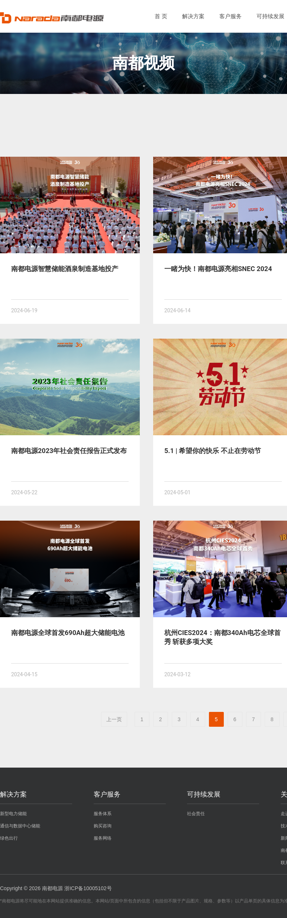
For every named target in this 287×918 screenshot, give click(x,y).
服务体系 (103, 813)
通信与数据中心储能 (20, 826)
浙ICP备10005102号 (88, 888)
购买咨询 (103, 826)
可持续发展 (270, 16)
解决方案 (193, 16)
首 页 (161, 16)
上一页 (114, 719)
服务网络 (103, 838)
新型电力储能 (13, 813)
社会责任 (196, 813)
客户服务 (230, 16)
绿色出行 (9, 838)
